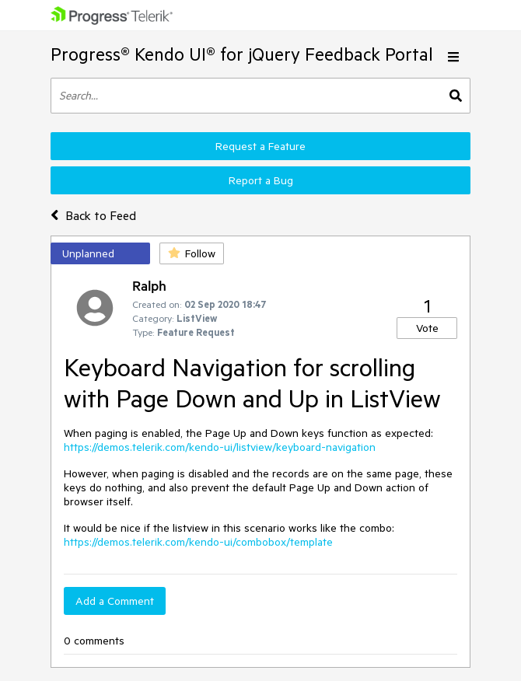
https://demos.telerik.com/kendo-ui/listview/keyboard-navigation (220, 447)
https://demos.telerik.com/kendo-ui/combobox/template (198, 542)
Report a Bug (261, 180)
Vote (427, 328)
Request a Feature (260, 146)
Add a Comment (114, 601)
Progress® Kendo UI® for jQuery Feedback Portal (242, 54)
